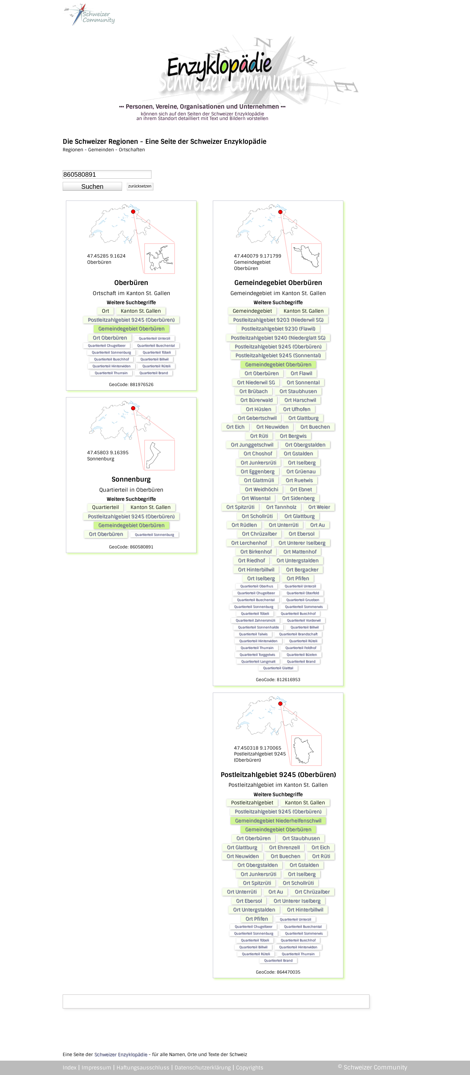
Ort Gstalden (298, 453)
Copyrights (249, 1067)
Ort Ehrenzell (284, 847)
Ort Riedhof (251, 560)
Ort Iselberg (302, 462)
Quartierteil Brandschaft (298, 634)
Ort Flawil (301, 373)
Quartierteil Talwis (253, 634)
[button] (92, 186)
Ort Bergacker (302, 569)
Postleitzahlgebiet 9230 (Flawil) (278, 328)
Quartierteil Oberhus (256, 586)
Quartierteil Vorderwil (304, 620)
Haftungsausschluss (143, 1067)
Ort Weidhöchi (261, 489)
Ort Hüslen (258, 409)
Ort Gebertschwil (257, 418)
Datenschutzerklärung (203, 1067)
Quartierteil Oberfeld (303, 593)
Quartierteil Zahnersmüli (255, 620)
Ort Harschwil (300, 400)
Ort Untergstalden (297, 560)
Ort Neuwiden (272, 427)
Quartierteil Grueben (302, 600)
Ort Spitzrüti (240, 507)
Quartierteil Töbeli (157, 352)
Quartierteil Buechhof (111, 359)
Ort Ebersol (301, 533)
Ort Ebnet (301, 489)
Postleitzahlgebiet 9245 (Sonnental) (278, 355)
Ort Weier (319, 507)
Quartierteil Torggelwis (257, 654)
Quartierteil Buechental (156, 345)
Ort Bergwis (293, 436)
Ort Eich (235, 427)
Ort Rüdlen (244, 525)
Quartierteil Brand (153, 373)
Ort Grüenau (301, 471)
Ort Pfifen (298, 578)
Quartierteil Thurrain (111, 373)
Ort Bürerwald (256, 400)
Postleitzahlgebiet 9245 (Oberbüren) (131, 320)
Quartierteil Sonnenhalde (258, 627)
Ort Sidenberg (298, 498)
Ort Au (317, 525)
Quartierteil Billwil (154, 359)
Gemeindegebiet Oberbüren (131, 328)
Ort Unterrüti (283, 525)
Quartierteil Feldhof (300, 648)
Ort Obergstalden (305, 444)
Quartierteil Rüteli (156, 366)
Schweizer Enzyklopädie (120, 1054)
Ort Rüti (259, 436)
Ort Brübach (253, 391)
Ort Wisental (256, 498)
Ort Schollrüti (257, 516)
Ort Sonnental (303, 382)
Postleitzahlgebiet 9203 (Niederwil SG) (278, 320)
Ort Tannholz (281, 507)
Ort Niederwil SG (256, 382)
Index (69, 1067)
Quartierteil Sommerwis (303, 607)
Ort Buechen (315, 427)
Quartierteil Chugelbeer (106, 345)
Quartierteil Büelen (302, 654)
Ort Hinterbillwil (256, 569)
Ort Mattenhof (299, 551)
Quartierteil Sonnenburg (111, 352)
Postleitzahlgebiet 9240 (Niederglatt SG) (278, 338)
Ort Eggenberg (257, 471)
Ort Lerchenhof (249, 543)
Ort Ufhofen (296, 409)
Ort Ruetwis (299, 480)
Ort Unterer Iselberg (301, 543)
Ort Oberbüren (110, 338)
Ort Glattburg (303, 418)
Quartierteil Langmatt (258, 661)
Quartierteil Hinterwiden (111, 366)
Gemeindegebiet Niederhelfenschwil (278, 820)
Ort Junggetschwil (252, 444)
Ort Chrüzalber (259, 533)
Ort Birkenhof (256, 551)
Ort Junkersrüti (258, 462)
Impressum (96, 1067)
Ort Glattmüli (259, 480)
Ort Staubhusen (298, 391)
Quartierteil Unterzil (154, 338)
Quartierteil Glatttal (278, 668)
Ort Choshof (257, 453)
